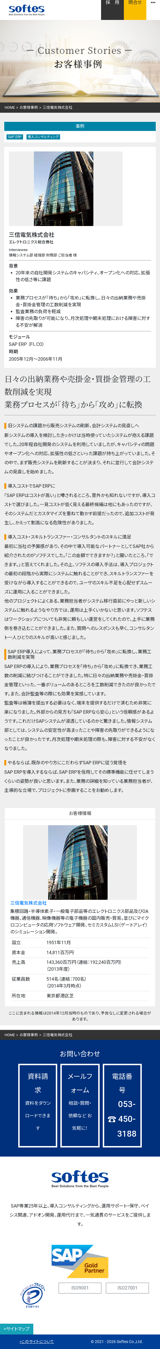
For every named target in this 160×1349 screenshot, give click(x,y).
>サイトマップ (17, 1329)
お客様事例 (29, 107)
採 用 (112, 2)
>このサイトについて (37, 1341)
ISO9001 (80, 1288)
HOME (10, 107)
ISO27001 (128, 1288)
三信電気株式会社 (28, 903)
